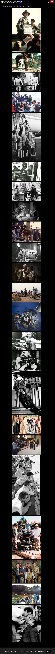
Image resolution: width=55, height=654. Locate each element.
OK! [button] (48, 651)
